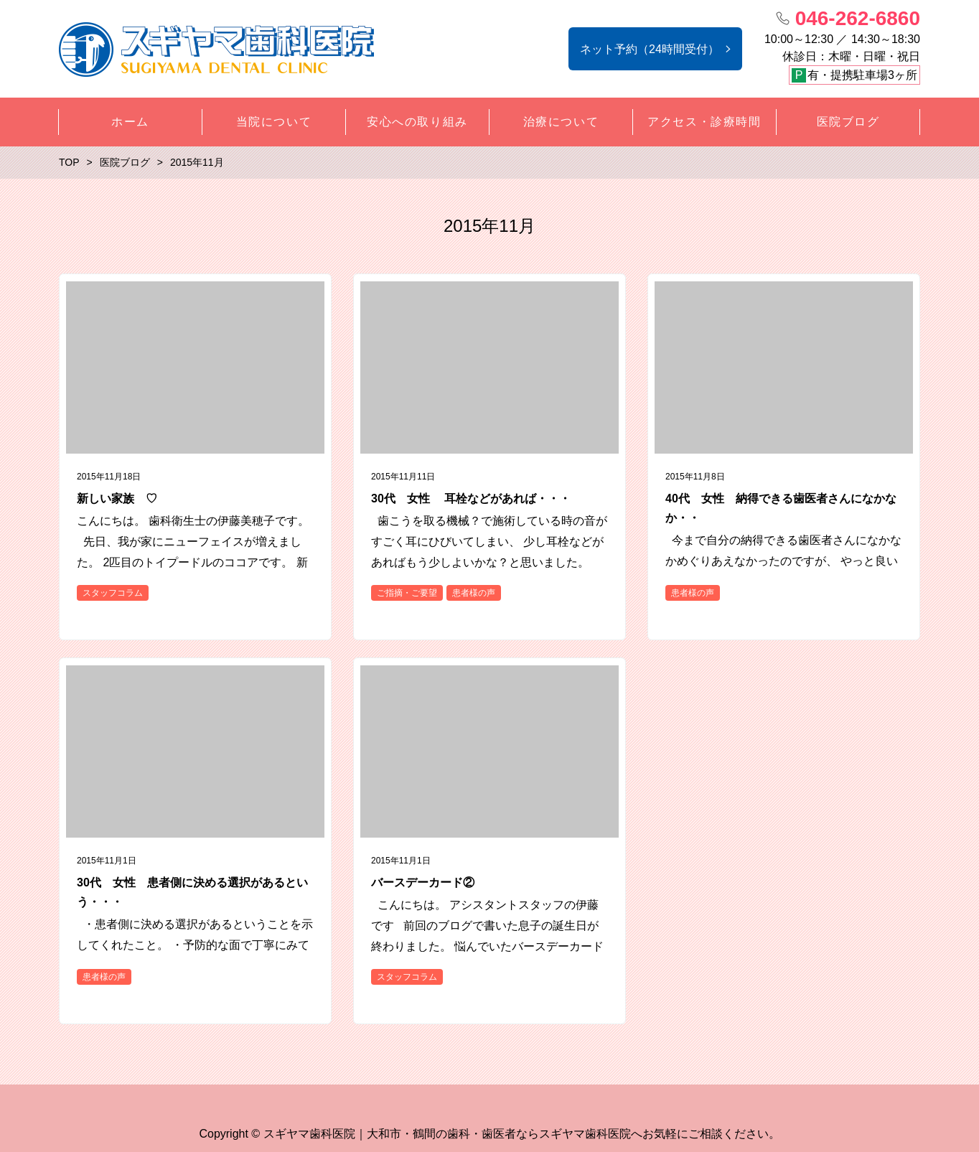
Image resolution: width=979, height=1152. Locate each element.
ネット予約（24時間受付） (649, 49)
